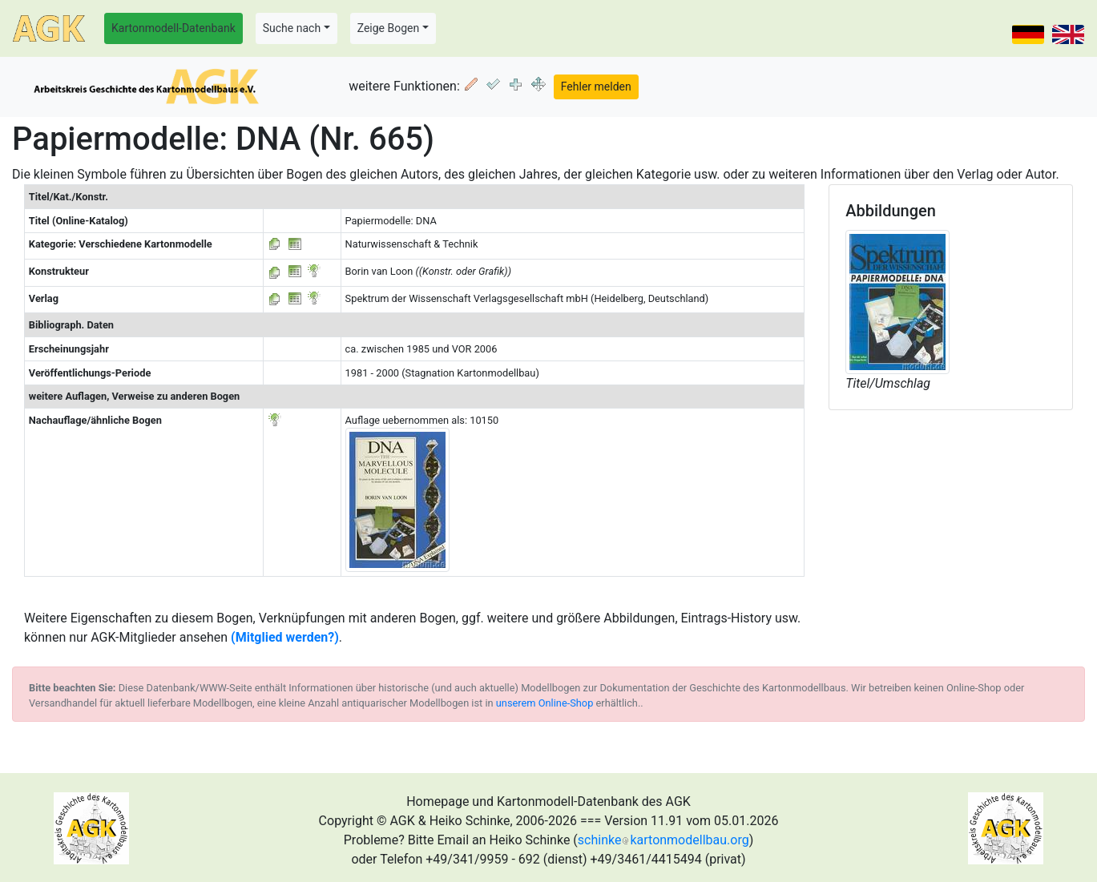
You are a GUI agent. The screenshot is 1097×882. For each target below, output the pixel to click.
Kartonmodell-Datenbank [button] (173, 28)
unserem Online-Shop (545, 703)
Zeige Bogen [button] (388, 28)
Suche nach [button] (292, 28)
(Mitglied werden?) (285, 637)
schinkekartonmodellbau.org (663, 840)
